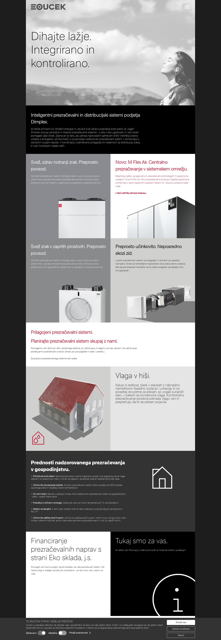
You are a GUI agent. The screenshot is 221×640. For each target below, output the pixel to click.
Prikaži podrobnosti (78, 632)
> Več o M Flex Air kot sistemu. (130, 193)
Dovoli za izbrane (181, 629)
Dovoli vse (181, 622)
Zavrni (181, 635)
